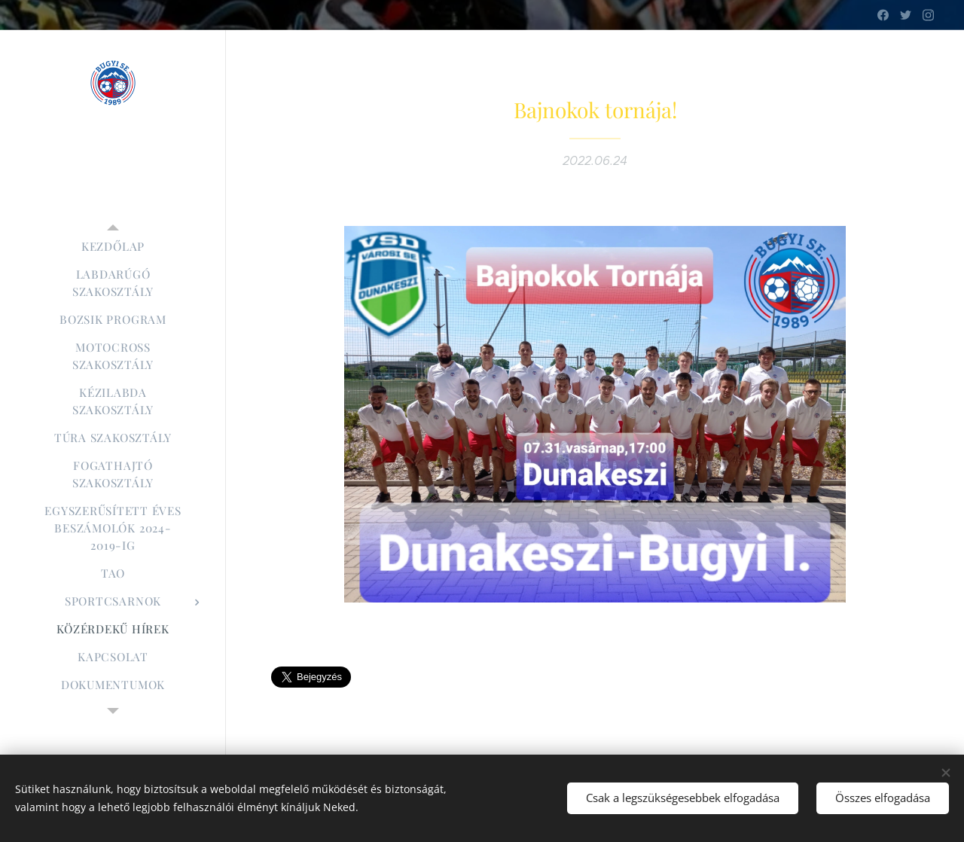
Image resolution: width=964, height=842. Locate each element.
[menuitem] (113, 246)
